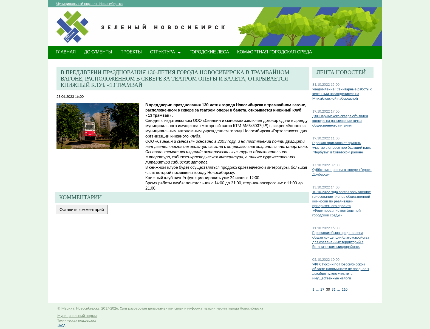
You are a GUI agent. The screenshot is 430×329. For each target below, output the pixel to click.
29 (322, 289)
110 (344, 289)
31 (333, 289)
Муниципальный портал (77, 315)
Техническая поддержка (77, 320)
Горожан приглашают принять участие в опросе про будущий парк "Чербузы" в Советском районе (341, 148)
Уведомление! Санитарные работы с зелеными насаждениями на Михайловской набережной (342, 94)
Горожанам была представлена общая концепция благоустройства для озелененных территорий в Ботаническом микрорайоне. (340, 239)
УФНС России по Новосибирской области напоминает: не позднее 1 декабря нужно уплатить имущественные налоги (340, 271)
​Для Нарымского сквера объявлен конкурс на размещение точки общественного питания (340, 121)
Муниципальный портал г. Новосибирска (89, 3)
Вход (61, 325)
